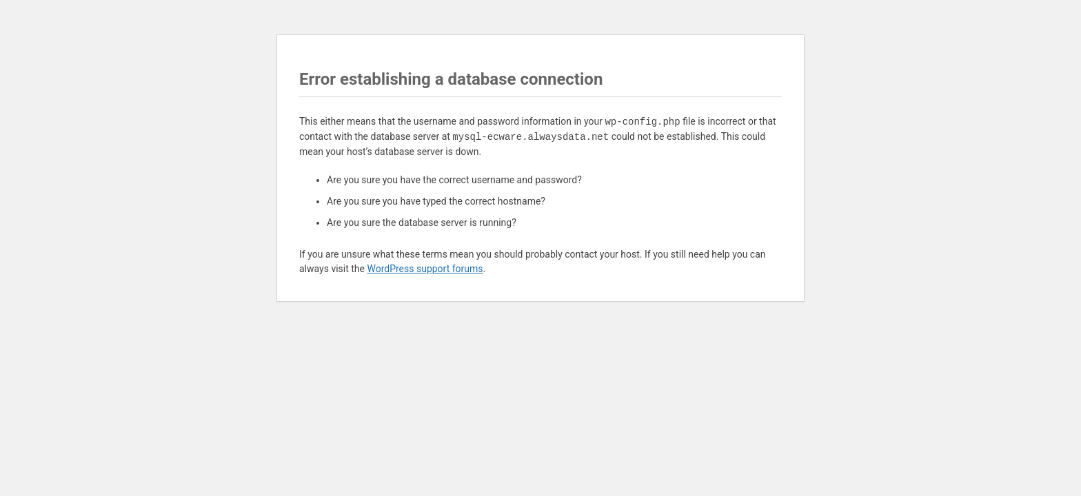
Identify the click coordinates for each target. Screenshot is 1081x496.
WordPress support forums (425, 268)
